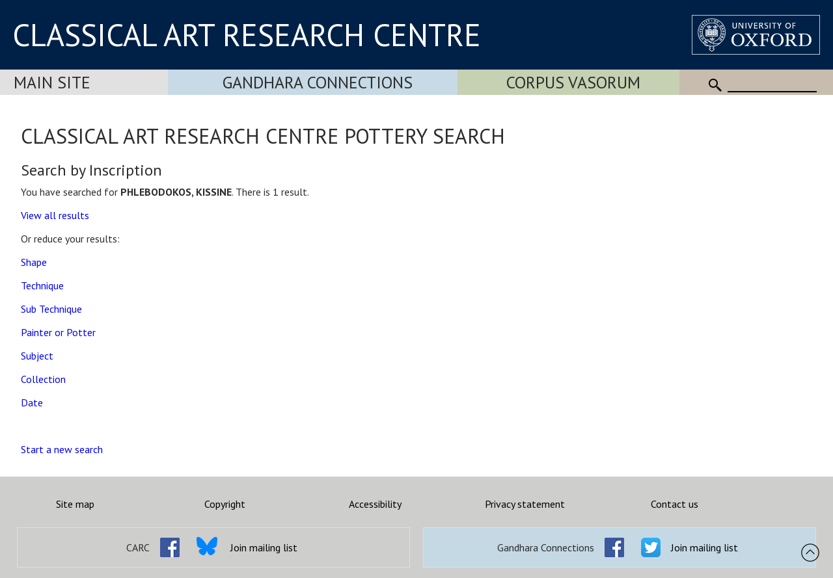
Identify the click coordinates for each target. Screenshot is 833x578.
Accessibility (375, 503)
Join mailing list (263, 547)
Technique (42, 285)
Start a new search (62, 449)
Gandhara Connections (318, 82)
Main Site (52, 82)
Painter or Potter (58, 332)
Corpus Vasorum (573, 82)
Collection (43, 379)
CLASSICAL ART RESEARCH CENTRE (246, 34)
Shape (34, 262)
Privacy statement (525, 503)
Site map (75, 503)
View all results (55, 215)
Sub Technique (51, 308)
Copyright (224, 503)
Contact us (674, 503)
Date (32, 402)
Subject (37, 355)
